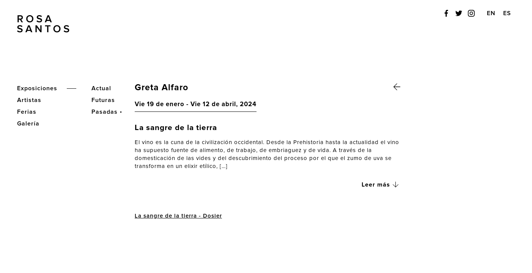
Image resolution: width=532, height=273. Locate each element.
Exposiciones (37, 88)
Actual (101, 88)
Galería (28, 124)
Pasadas (104, 112)
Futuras (103, 100)
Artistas (29, 100)
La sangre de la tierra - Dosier (178, 216)
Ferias (26, 112)
